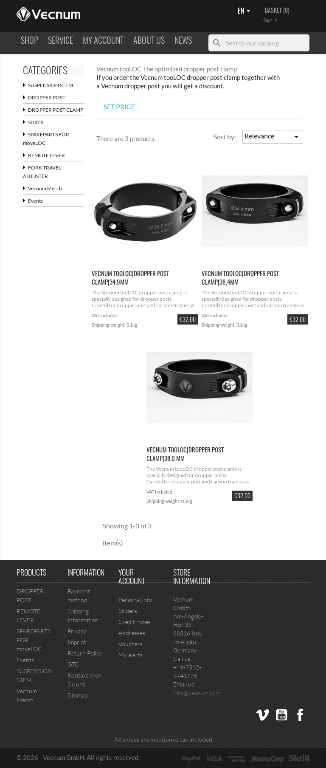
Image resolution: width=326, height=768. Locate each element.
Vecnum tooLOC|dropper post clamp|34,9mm (130, 277)
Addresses (131, 632)
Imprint (76, 642)
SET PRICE (119, 106)
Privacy (76, 631)
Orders (127, 610)
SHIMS (33, 122)
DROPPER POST (44, 97)
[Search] (258, 42)
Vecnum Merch (42, 188)
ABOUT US (149, 40)
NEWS (183, 40)
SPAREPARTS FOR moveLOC (46, 138)
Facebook (300, 714)
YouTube (281, 714)
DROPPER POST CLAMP (53, 110)
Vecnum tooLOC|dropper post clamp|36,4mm (240, 277)
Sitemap (77, 695)
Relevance (272, 137)
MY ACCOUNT (103, 40)
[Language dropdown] (245, 11)
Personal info (135, 599)
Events (33, 201)
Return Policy (84, 653)
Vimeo (262, 714)
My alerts (130, 654)
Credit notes (134, 621)
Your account (131, 576)
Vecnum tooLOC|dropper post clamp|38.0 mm (185, 454)
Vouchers (130, 643)
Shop (29, 40)
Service (60, 40)
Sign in (270, 20)
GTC (73, 664)
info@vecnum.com (196, 692)
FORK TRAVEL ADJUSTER (42, 171)
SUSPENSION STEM (48, 85)
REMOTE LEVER (44, 155)
